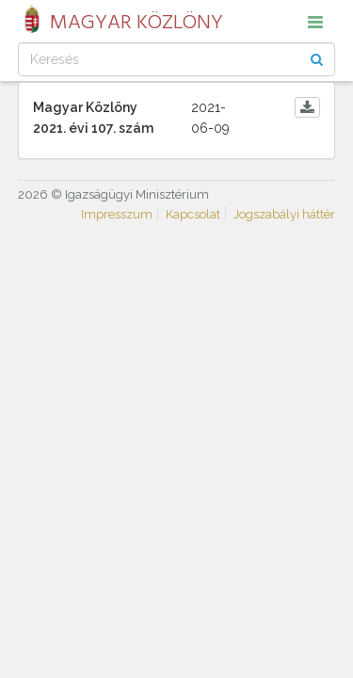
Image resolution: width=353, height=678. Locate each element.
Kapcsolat (193, 214)
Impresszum (116, 214)
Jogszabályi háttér (284, 214)
